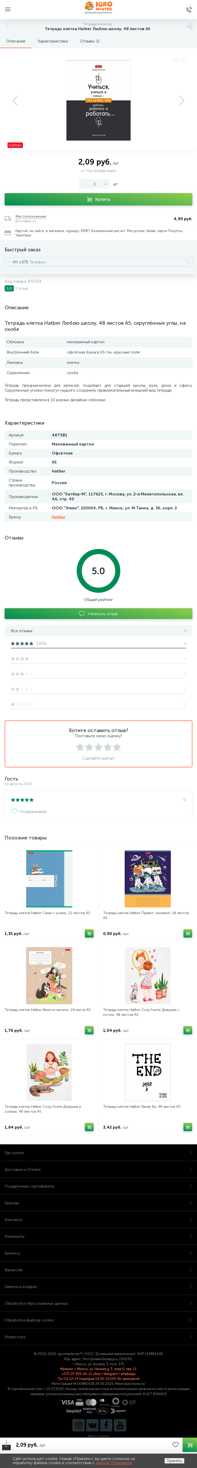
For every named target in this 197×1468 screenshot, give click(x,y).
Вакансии (98, 1269)
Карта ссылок (98, 1436)
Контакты (98, 1219)
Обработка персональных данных (98, 1303)
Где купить (98, 1152)
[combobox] (16, 261)
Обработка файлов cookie (98, 1320)
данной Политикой (114, 1462)
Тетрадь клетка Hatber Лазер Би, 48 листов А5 (142, 1106)
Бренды (98, 1202)
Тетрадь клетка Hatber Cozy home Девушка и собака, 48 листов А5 (43, 1109)
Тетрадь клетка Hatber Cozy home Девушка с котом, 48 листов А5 (141, 1012)
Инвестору (98, 1336)
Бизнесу (98, 1253)
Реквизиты (98, 1236)
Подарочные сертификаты (98, 1186)
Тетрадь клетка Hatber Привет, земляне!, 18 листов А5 (146, 915)
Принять (174, 1460)
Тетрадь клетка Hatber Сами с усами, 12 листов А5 (47, 913)
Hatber (58, 516)
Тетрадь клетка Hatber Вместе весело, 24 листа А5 (48, 1010)
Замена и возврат (98, 1286)
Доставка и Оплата (98, 1169)
